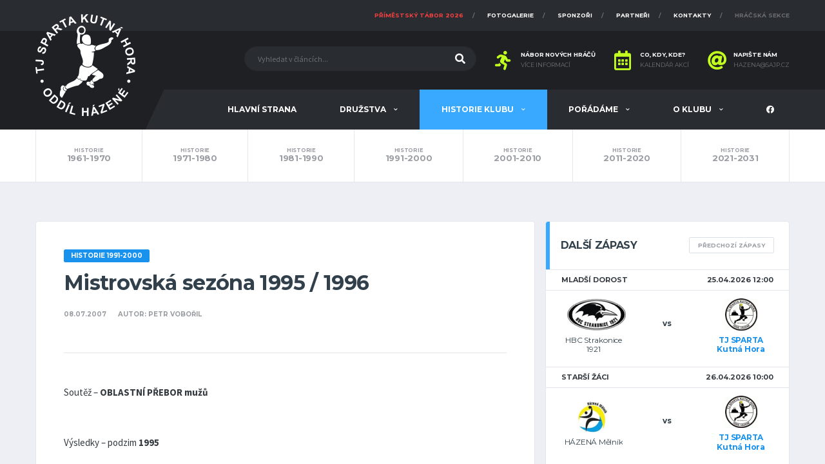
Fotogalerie (510, 15)
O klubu (693, 109)
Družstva (364, 109)
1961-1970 (89, 155)
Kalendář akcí (664, 65)
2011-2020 (627, 155)
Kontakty (692, 15)
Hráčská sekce (762, 15)
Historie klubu (479, 109)
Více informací (545, 65)
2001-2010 (517, 155)
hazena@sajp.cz (761, 65)
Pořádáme (594, 109)
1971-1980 (195, 155)
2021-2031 (735, 155)
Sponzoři (575, 15)
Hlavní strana (262, 109)
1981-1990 (301, 155)
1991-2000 (408, 155)
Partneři (633, 15)
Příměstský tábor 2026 (418, 15)
